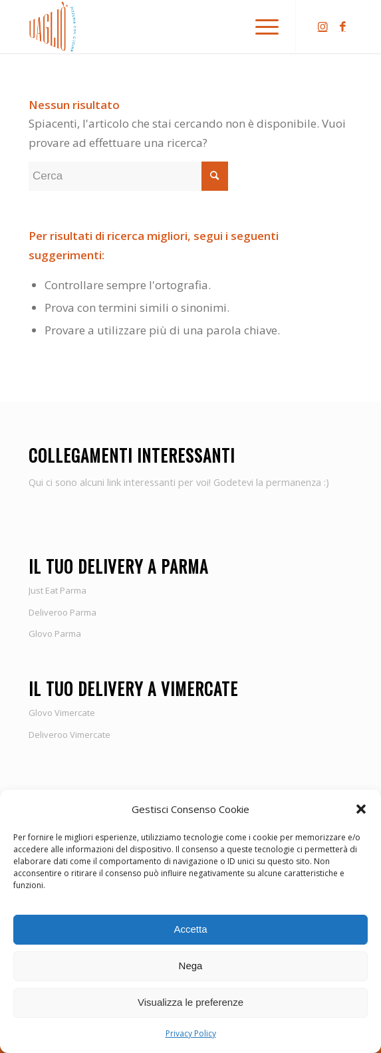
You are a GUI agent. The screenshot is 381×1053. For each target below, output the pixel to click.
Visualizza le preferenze (190, 1002)
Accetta (190, 929)
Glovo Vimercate (62, 713)
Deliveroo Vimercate (69, 735)
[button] (361, 809)
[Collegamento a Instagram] (322, 27)
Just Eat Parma (57, 590)
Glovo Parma (55, 634)
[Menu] (260, 26)
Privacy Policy (191, 1033)
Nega (191, 965)
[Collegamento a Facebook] (342, 27)
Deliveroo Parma (62, 612)
